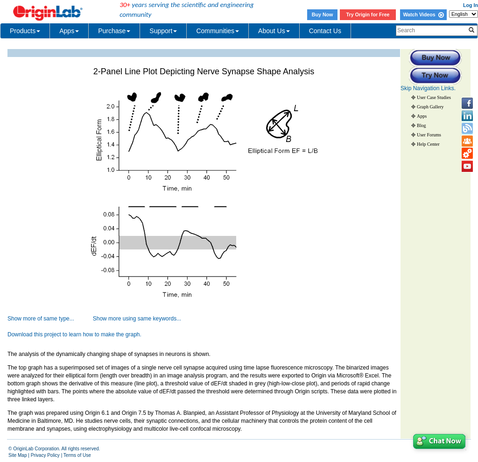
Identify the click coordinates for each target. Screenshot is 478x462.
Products (25, 31)
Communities (217, 31)
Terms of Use (77, 455)
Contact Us (325, 31)
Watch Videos (423, 14)
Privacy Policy (45, 455)
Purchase (114, 31)
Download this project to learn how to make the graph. (74, 334)
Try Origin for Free (368, 14)
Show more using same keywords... (137, 318)
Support (163, 31)
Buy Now (322, 14)
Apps (69, 31)
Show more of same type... (40, 318)
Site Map (17, 455)
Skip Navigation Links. (428, 88)
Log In (470, 5)
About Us (274, 31)
